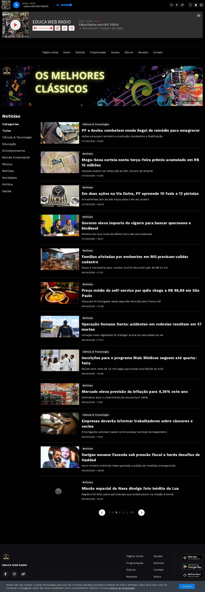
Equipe (115, 52)
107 (132, 512)
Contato (158, 52)
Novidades (9, 177)
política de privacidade (122, 588)
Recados (143, 52)
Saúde (6, 191)
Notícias (80, 52)
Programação (98, 52)
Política (7, 184)
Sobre (66, 52)
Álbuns (129, 52)
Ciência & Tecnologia (17, 137)
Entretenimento (13, 150)
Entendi (187, 586)
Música (7, 164)
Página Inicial (50, 52)
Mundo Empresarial (16, 157)
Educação (9, 144)
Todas (6, 130)
